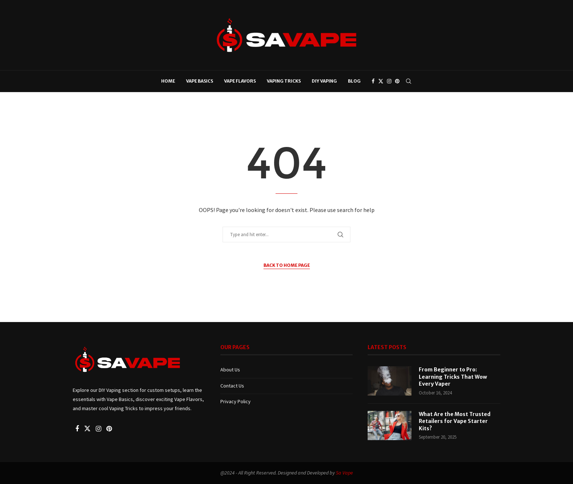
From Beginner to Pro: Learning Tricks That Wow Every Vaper (453, 376)
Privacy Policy (235, 401)
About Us (230, 369)
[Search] (408, 81)
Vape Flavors (240, 81)
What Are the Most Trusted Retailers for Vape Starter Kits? (454, 421)
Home (168, 81)
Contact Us (232, 385)
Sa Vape (344, 472)
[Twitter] (380, 81)
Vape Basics (199, 81)
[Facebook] (373, 81)
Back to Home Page (286, 265)
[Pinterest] (397, 81)
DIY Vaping (324, 81)
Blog (354, 81)
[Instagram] (389, 81)
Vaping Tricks (284, 81)
